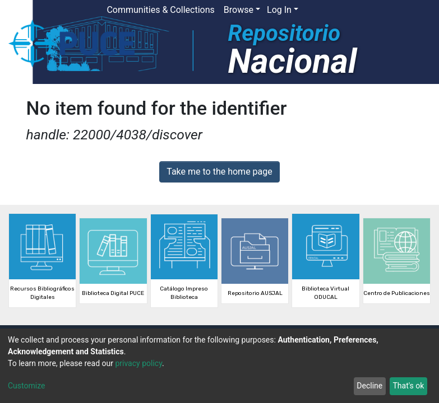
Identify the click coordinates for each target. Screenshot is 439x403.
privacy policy (138, 363)
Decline (369, 385)
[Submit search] (347, 10)
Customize (26, 385)
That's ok (408, 385)
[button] (330, 10)
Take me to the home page (219, 171)
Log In (279, 9)
